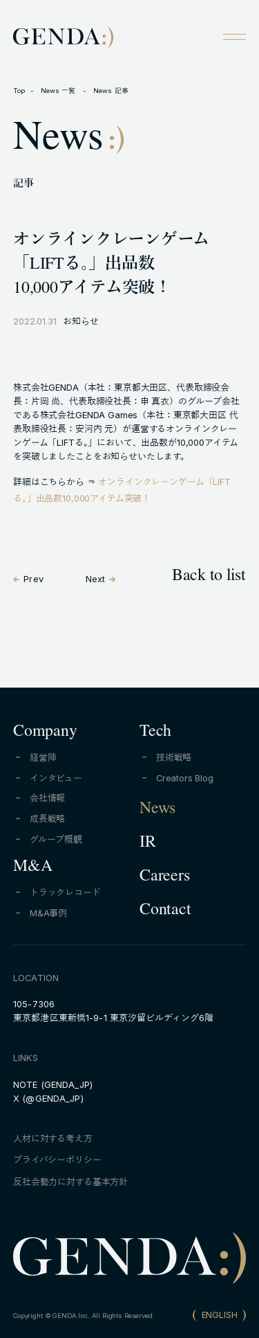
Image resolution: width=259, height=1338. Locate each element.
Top (19, 90)
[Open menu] (234, 36)
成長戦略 (47, 819)
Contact (165, 911)
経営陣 (43, 757)
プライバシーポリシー (57, 1160)
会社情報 (47, 798)
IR (148, 844)
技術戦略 (173, 757)
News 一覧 (59, 90)
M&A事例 (48, 913)
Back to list (209, 577)
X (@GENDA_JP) (48, 1098)
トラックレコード (65, 892)
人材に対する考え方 (53, 1138)
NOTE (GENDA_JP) (53, 1085)
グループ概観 (56, 839)
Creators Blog (184, 778)
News (157, 810)
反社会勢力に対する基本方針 (70, 1182)
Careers (164, 877)
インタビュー (56, 778)
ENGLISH (220, 1315)
